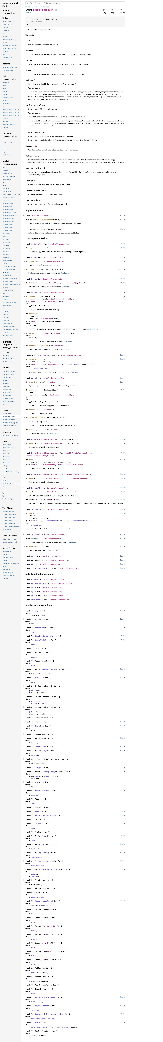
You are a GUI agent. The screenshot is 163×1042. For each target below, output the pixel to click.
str (39, 244)
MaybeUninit (46, 319)
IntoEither (40, 746)
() (76, 283)
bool (66, 220)
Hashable (39, 726)
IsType (38, 767)
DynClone (39, 677)
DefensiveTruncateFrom (40, 674)
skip (31, 333)
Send (33, 587)
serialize (33, 513)
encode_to (33, 390)
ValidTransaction (81, 453)
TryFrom (42, 836)
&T (49, 909)
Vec (48, 410)
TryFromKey (35, 857)
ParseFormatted (43, 790)
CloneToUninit (42, 640)
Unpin (34, 595)
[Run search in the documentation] (75, 3)
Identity (35, 539)
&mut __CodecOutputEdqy (61, 395)
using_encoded (36, 417)
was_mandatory (40, 229)
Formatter (53, 283)
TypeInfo (35, 535)
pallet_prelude (43, 7)
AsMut (46, 776)
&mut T (50, 926)
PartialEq (36, 488)
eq (30, 492)
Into (40, 738)
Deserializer (74, 364)
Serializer (52, 521)
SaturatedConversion (45, 815)
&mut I (40, 316)
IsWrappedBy (49, 771)
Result (71, 283)
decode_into (35, 314)
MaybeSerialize (43, 1005)
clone (31, 261)
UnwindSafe (37, 599)
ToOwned (39, 823)
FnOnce (34, 422)
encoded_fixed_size (38, 346)
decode (32, 296)
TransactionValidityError (39, 456)
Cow (49, 951)
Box (49, 943)
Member (38, 1022)
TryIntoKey (43, 853)
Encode (34, 378)
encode (32, 410)
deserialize (35, 359)
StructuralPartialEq (42, 568)
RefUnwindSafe (38, 583)
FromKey (34, 755)
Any (36, 611)
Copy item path (56, 10)
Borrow (38, 619)
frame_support (31, 7)
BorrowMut (40, 627)
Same (37, 811)
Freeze (34, 579)
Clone (34, 257)
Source (28, 13)
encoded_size (35, 430)
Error (81, 283)
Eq (32, 564)
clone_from (34, 269)
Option (57, 346)
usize (64, 346)
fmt (30, 283)
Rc (48, 959)
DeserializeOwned (44, 901)
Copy (33, 556)
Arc (49, 934)
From (33, 439)
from (31, 443)
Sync (33, 591)
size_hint (33, 382)
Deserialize (43, 355)
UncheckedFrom (36, 866)
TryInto (42, 844)
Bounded (34, 874)
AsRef (34, 244)
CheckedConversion (44, 636)
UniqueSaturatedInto (49, 869)
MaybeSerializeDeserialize (49, 1014)
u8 (34, 146)
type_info (33, 546)
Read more (54, 265)
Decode (34, 292)
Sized (55, 402)
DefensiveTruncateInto (50, 669)
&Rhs (49, 500)
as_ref (32, 248)
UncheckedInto (45, 861)
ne (30, 500)
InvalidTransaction (41, 216)
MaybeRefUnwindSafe (45, 997)
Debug (34, 279)
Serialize (36, 509)
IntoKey (42, 751)
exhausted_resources (43, 220)
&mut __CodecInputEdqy (62, 299)
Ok (61, 521)
